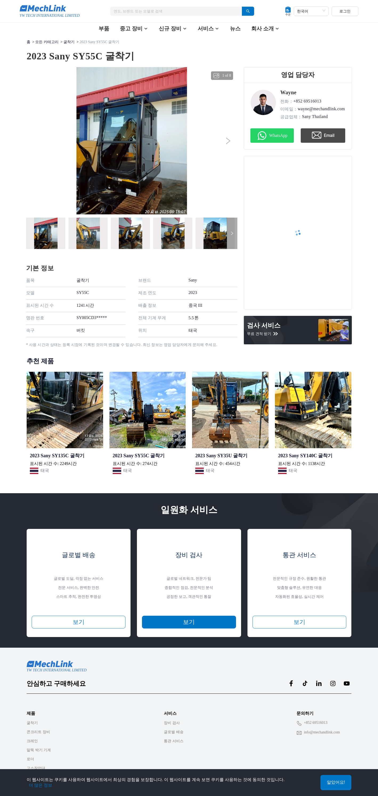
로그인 (345, 11)
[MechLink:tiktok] (305, 683)
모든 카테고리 (47, 42)
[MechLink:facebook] (291, 683)
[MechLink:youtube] (346, 683)
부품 (104, 28)
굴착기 (69, 42)
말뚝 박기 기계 (39, 750)
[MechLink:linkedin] (319, 683)
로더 (30, 759)
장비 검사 (172, 723)
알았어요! (336, 782)
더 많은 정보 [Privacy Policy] (40, 785)
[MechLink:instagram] (333, 683)
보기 (78, 622)
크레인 (32, 741)
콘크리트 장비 (38, 732)
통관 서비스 (174, 741)
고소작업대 (36, 768)
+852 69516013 (315, 723)
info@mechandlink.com (322, 732)
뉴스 (235, 28)
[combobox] (174, 11)
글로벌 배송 (174, 732)
